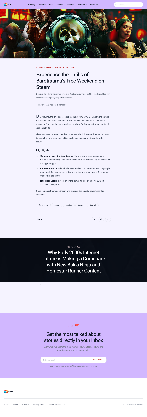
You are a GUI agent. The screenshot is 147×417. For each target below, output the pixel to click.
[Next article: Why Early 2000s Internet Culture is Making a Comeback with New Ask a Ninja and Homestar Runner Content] (73, 260)
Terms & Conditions (57, 404)
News (48, 67)
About (15, 404)
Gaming (31, 4)
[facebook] (101, 219)
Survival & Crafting (64, 67)
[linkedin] (108, 219)
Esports (42, 4)
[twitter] (94, 219)
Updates (70, 4)
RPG (51, 4)
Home (6, 404)
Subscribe (97, 360)
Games (60, 4)
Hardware (82, 4)
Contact (25, 404)
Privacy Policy (38, 404)
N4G (10, 4)
